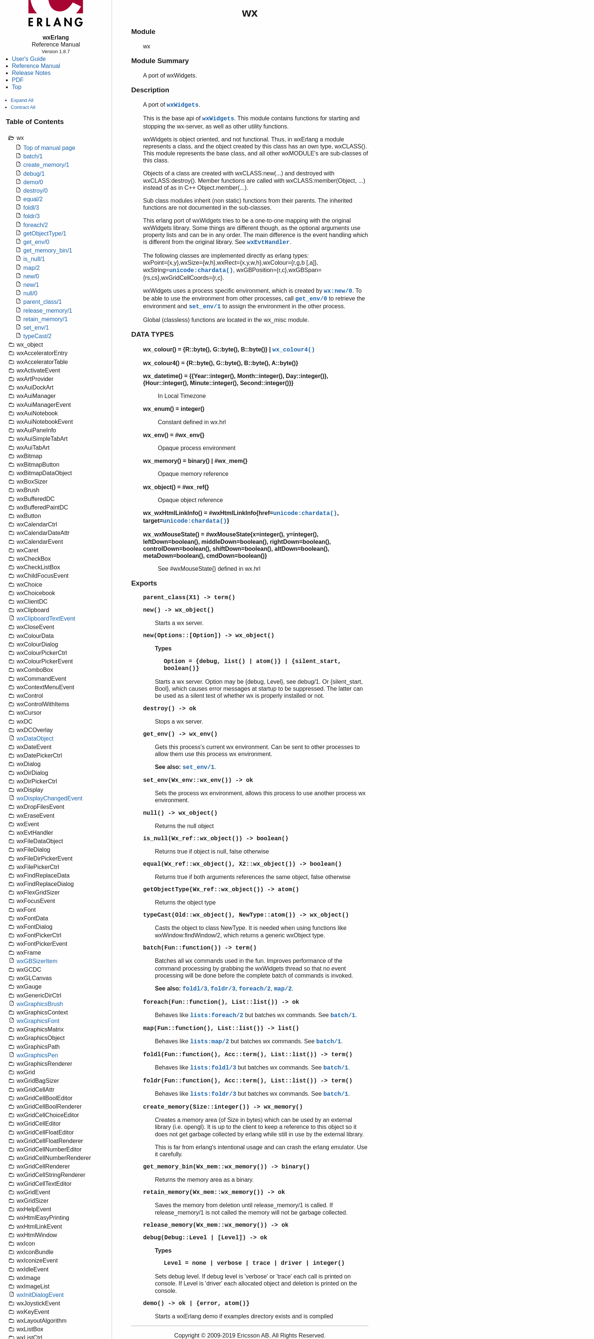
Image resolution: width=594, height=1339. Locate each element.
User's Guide (29, 59)
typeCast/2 (37, 336)
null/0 (30, 293)
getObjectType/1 (45, 233)
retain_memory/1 (45, 319)
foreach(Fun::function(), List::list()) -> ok (221, 1002)
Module (143, 31)
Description (150, 90)
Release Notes (31, 73)
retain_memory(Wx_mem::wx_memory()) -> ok (214, 1192)
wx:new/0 (338, 291)
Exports (144, 583)
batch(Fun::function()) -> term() (200, 948)
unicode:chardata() (201, 270)
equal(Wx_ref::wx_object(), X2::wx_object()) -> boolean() (242, 864)
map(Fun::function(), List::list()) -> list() (221, 1028)
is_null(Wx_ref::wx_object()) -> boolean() (216, 838)
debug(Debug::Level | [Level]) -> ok (205, 1238)
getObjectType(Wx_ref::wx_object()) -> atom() (221, 889)
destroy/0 (35, 191)
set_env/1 (36, 328)
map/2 (31, 268)
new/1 (31, 285)
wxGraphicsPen (37, 1055)
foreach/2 (35, 225)
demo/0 (33, 182)
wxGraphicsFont (38, 1021)
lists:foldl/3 (213, 1068)
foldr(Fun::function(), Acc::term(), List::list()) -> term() (248, 1081)
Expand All (22, 100)
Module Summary (160, 61)
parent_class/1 (42, 302)
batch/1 (33, 156)
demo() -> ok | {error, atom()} (196, 1303)
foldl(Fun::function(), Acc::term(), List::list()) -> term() (248, 1054)
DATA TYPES (152, 334)
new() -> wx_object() (178, 610)
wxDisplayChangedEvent (49, 798)
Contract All (23, 107)
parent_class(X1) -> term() (189, 597)
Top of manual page (49, 148)
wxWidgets (182, 105)
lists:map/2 (209, 1041)
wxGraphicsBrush (40, 1004)
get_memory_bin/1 (47, 250)
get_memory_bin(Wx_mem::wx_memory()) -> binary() (226, 1167)
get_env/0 (36, 242)
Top (16, 87)
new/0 (31, 276)
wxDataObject (35, 738)
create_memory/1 (46, 165)
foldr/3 (31, 216)
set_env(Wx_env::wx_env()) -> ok (198, 780)
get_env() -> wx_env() (180, 734)
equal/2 (33, 199)
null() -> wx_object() (180, 813)
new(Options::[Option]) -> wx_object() (208, 635)
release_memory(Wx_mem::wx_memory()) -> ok (216, 1225)
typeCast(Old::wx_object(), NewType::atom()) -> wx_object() (246, 915)
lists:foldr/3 (213, 1094)
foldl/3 (31, 208)
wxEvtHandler (268, 242)
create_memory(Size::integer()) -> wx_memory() (223, 1107)
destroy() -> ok (169, 708)
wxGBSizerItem (37, 961)
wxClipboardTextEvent (46, 618)
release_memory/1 (47, 311)
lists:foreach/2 (216, 1015)
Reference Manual (36, 66)
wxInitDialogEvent (40, 1295)
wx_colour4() (293, 350)
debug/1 (34, 174)
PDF (18, 80)
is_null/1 (34, 259)
